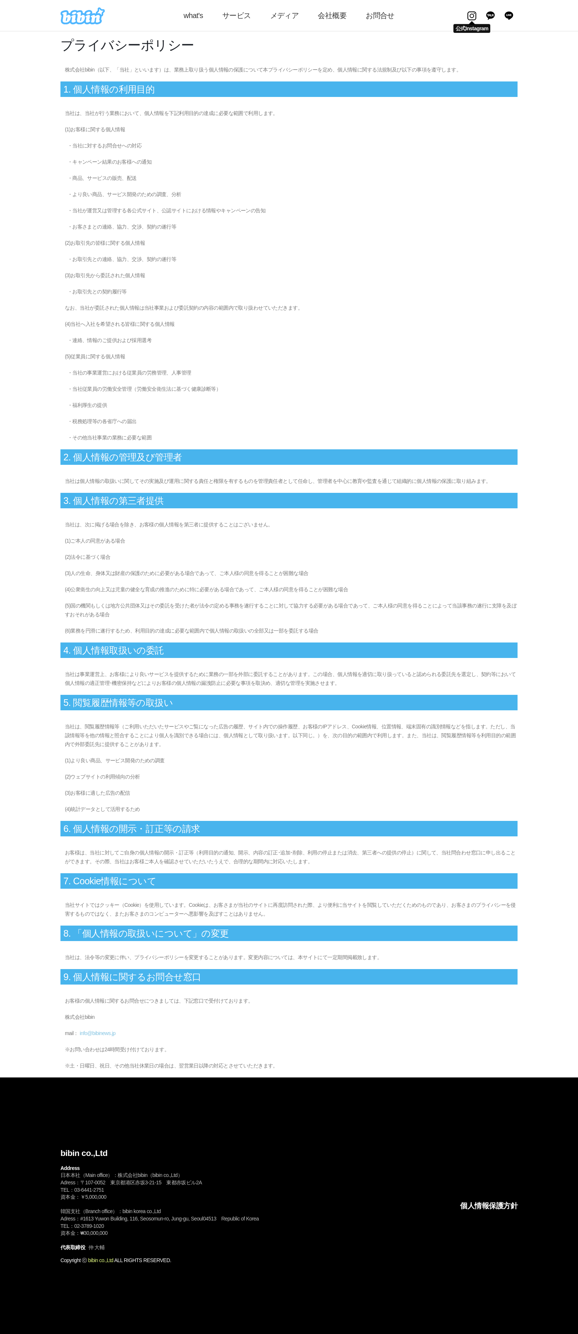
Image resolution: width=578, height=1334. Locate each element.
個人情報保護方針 (489, 1206)
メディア (284, 15)
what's (193, 15)
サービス (236, 15)
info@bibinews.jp (97, 1033)
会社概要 (332, 15)
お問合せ (380, 15)
